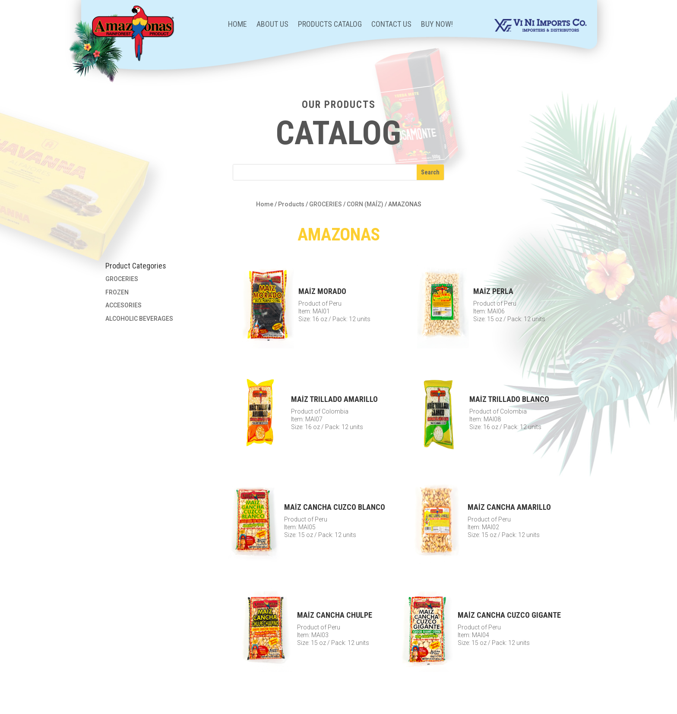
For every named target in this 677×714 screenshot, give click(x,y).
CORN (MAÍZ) (365, 204)
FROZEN (117, 292)
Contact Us (391, 24)
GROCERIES (325, 204)
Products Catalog (330, 24)
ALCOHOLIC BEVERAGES (139, 318)
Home (237, 24)
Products (291, 204)
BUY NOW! (437, 24)
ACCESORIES (123, 305)
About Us (272, 24)
